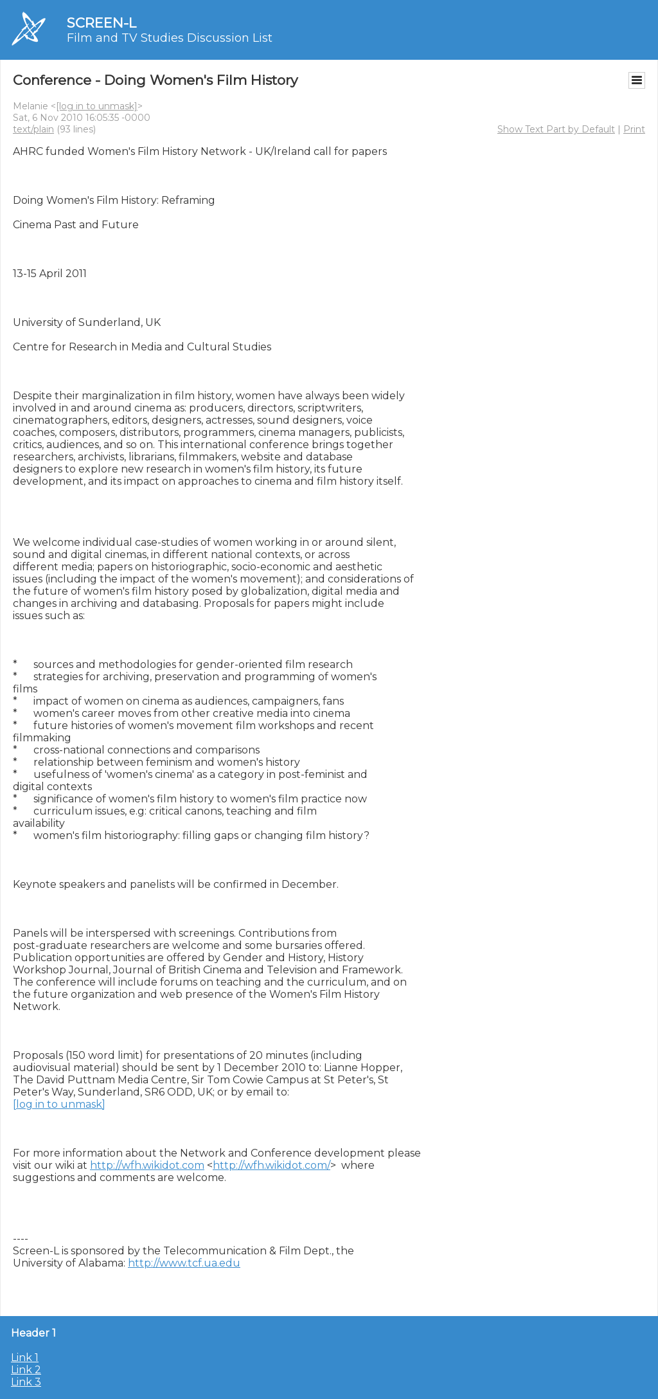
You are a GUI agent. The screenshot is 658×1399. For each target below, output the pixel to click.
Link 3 (26, 1382)
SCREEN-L (101, 23)
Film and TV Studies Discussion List (169, 38)
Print (634, 129)
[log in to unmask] (97, 106)
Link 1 (25, 1357)
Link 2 (26, 1370)
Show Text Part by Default (556, 129)
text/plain (33, 129)
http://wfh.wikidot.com (147, 1165)
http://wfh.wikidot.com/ (271, 1165)
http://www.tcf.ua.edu (184, 1263)
